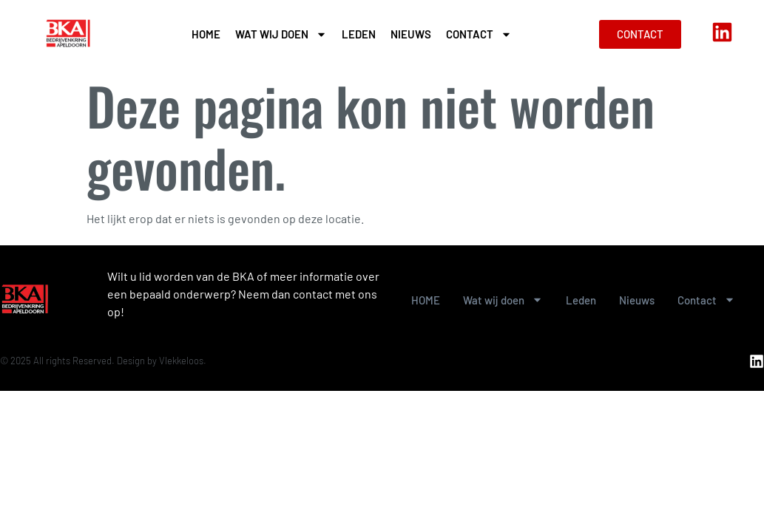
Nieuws (411, 34)
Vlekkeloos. (182, 360)
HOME (206, 34)
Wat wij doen (281, 34)
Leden (359, 34)
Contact (479, 34)
